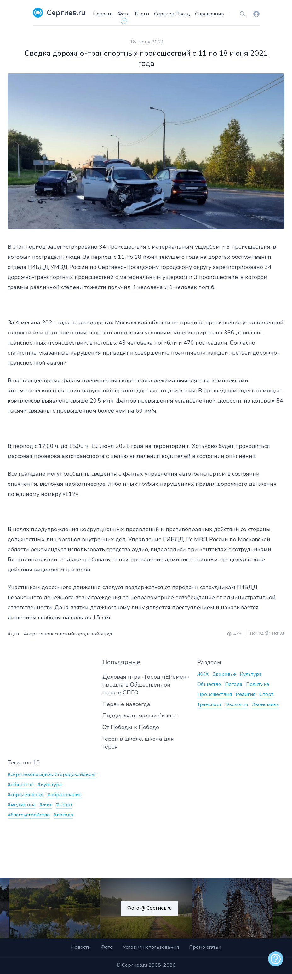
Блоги (142, 13)
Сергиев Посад (172, 13)
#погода (63, 814)
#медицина (22, 804)
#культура (49, 784)
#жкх (45, 804)
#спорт (64, 804)
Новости (103, 13)
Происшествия (214, 694)
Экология (237, 704)
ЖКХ (203, 674)
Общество (209, 684)
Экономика (265, 704)
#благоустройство (29, 814)
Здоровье (224, 674)
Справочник (209, 13)
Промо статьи (205, 947)
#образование (64, 794)
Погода (233, 684)
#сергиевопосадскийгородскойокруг (68, 633)
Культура (250, 674)
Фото (124, 13)
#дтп (13, 633)
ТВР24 (277, 634)
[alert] (275, 958)
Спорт (266, 694)
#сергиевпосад (25, 794)
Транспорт (209, 704)
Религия (245, 694)
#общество (21, 784)
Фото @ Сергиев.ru (149, 908)
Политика (257, 684)
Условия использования (151, 947)
